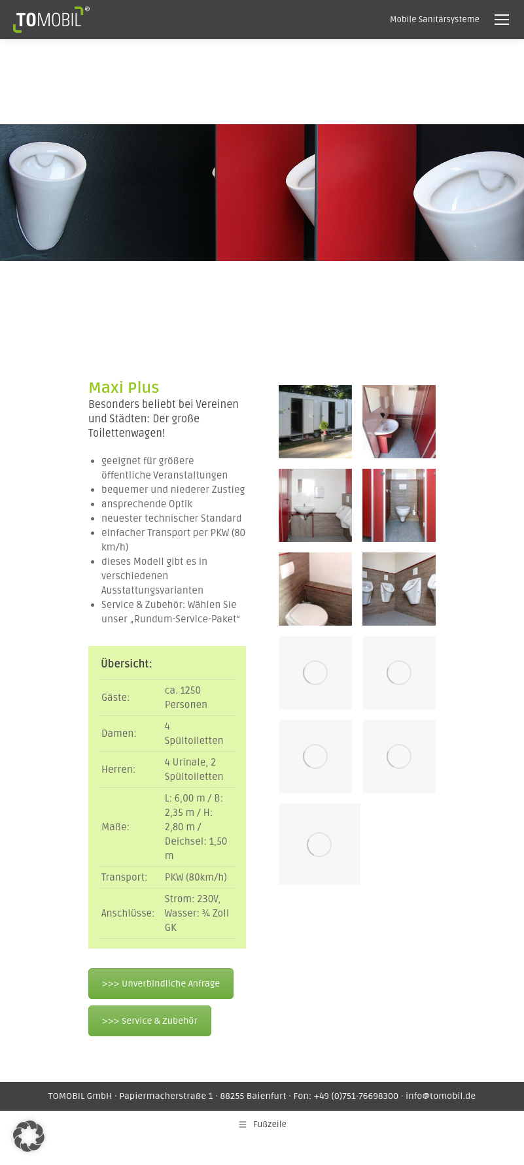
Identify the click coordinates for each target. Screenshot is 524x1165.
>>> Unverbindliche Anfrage (161, 983)
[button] (29, 1136)
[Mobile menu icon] (502, 19)
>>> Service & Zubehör (150, 1020)
